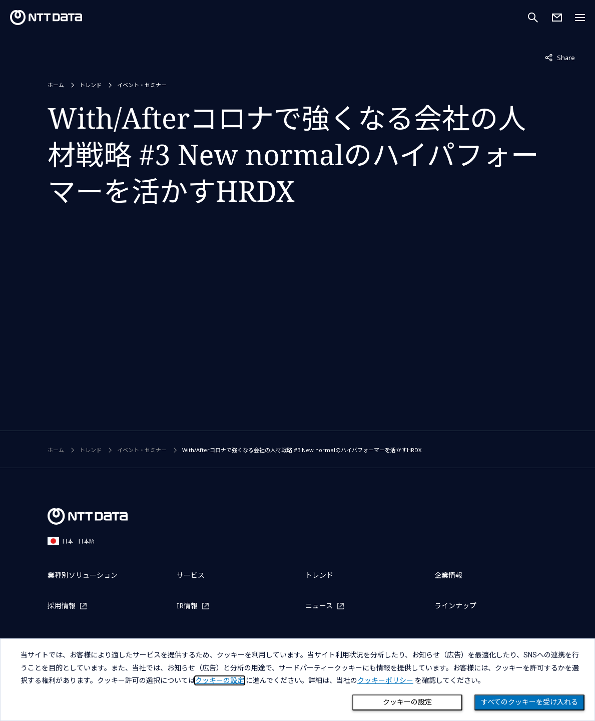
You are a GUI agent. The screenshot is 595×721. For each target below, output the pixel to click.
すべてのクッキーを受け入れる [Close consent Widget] (529, 702)
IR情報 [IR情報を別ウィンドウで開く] (187, 605)
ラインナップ (455, 605)
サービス (191, 575)
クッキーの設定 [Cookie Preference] (407, 702)
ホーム (56, 85)
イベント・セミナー (142, 85)
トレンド (91, 85)
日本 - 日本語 (71, 541)
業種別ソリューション (83, 575)
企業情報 (448, 575)
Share (560, 57)
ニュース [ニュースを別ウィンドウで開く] (319, 605)
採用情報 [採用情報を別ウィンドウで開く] (62, 605)
